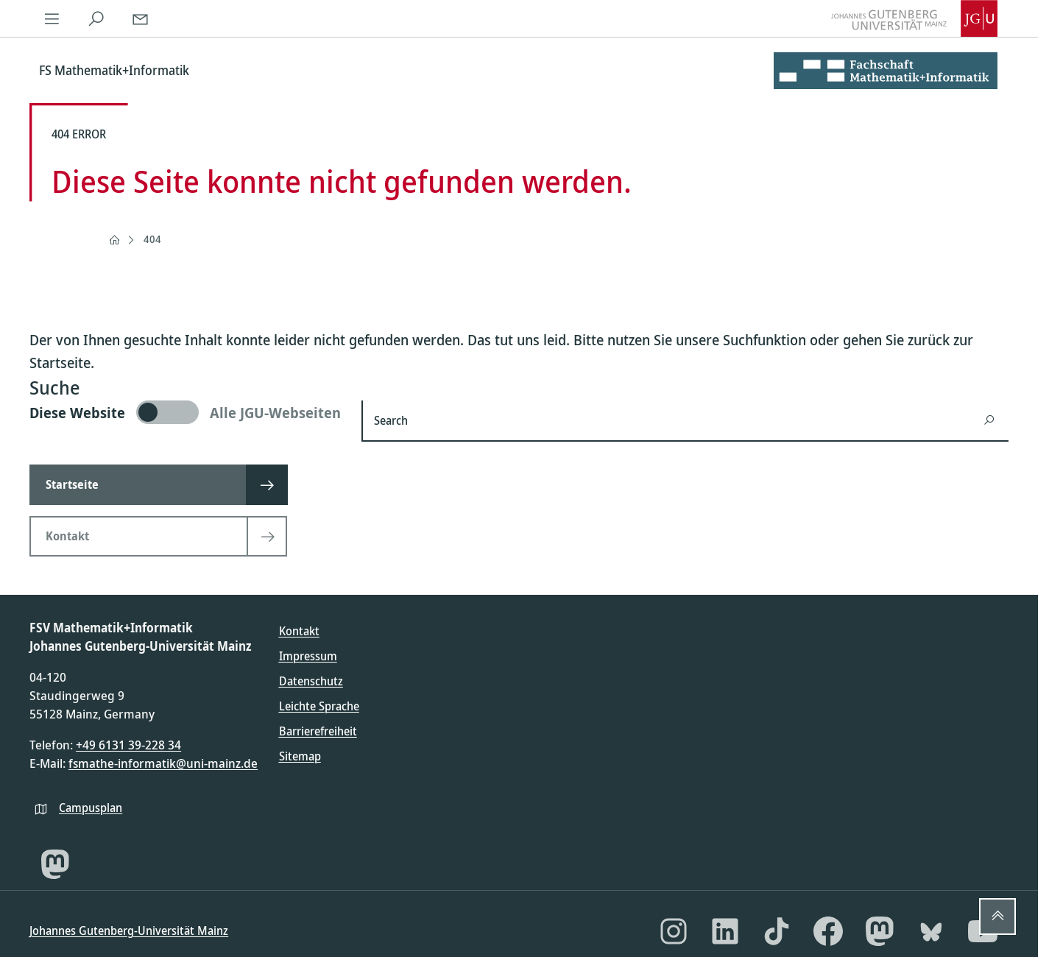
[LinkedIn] (725, 931)
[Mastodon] (55, 864)
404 (152, 239)
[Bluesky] (931, 931)
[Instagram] (673, 931)
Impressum (308, 656)
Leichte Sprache (319, 706)
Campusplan (90, 807)
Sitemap (300, 756)
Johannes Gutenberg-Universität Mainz (128, 930)
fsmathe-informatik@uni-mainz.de (163, 763)
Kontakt (299, 631)
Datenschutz (311, 681)
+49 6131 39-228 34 (128, 744)
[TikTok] (776, 931)
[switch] (186, 412)
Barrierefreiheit (318, 731)
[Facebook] (828, 931)
